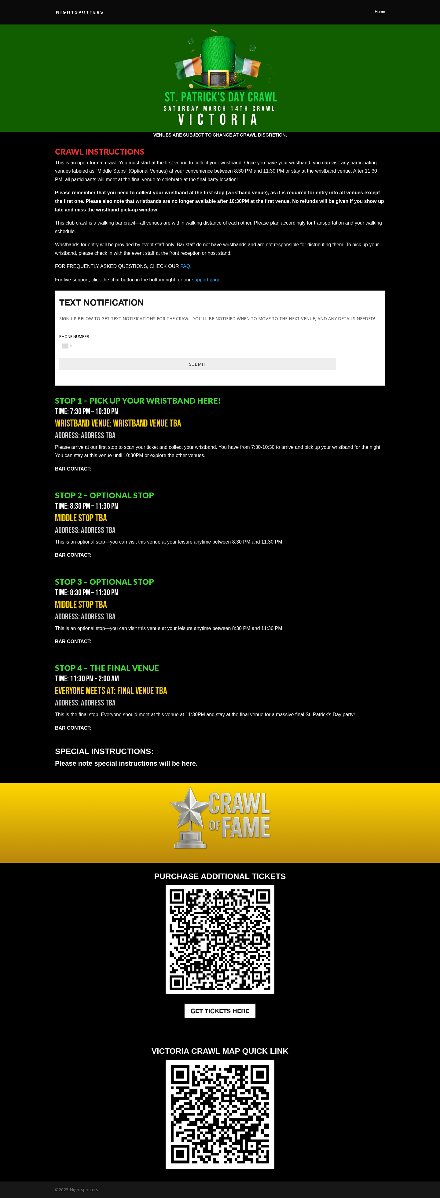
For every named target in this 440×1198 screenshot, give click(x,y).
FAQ (185, 266)
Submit (197, 364)
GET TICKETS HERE (220, 1010)
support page (206, 279)
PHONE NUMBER (74, 336)
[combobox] (67, 346)
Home (380, 12)
